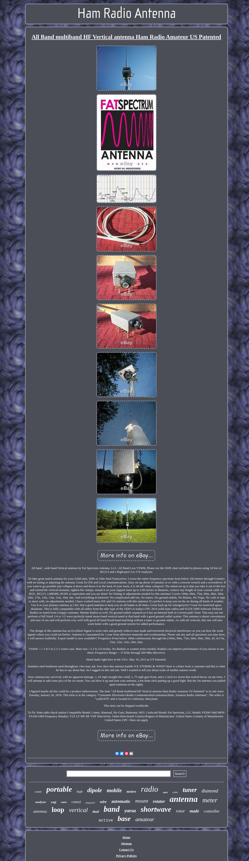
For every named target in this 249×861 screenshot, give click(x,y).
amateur (144, 819)
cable (175, 792)
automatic (121, 801)
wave (64, 802)
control (76, 802)
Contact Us (126, 849)
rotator (159, 801)
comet (38, 791)
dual (96, 811)
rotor (180, 810)
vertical (78, 810)
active (105, 820)
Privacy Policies (126, 855)
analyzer (40, 802)
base (124, 818)
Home (126, 837)
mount (141, 801)
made (194, 811)
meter (209, 800)
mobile (114, 790)
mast (165, 792)
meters (131, 791)
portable (59, 789)
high (80, 791)
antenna (184, 799)
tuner (190, 789)
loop (58, 809)
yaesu (130, 810)
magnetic (90, 802)
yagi (53, 802)
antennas (40, 811)
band (112, 809)
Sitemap (126, 843)
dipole (94, 790)
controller (211, 811)
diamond (210, 790)
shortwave (156, 809)
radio (149, 789)
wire (103, 802)
